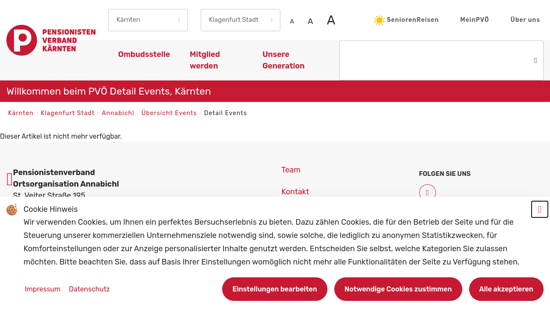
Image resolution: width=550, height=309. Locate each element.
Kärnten (22, 113)
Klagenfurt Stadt (69, 113)
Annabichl (119, 113)
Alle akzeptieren (506, 289)
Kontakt (295, 191)
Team (291, 170)
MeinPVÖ (474, 20)
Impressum (43, 289)
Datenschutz (89, 289)
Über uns (525, 20)
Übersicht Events (170, 113)
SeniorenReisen (406, 20)
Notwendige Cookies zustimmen (398, 289)
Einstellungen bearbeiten (274, 289)
